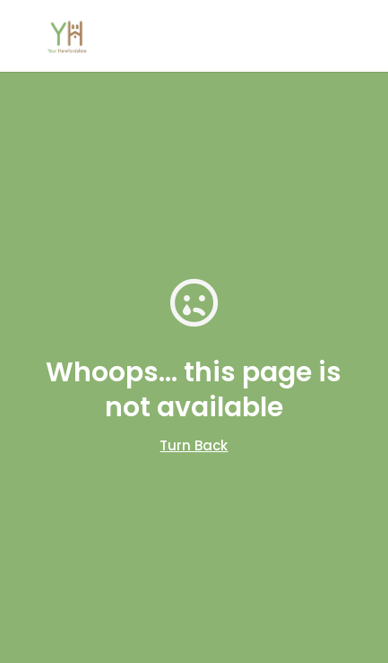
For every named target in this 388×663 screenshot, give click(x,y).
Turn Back (194, 445)
